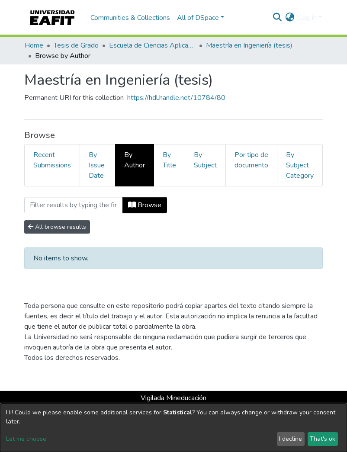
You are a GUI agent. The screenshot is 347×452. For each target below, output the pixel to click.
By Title (169, 160)
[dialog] (173, 428)
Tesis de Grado (76, 45)
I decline (290, 439)
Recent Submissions (52, 160)
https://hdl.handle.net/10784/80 (176, 98)
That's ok (322, 439)
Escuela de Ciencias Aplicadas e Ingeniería (152, 45)
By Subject (205, 160)
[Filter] (73, 205)
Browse (144, 205)
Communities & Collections (130, 17)
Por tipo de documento (251, 160)
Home (34, 45)
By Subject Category (300, 165)
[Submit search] (277, 18)
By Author (134, 160)
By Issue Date (97, 165)
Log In (307, 17)
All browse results (57, 227)
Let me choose (26, 439)
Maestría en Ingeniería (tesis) (249, 45)
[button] (290, 18)
